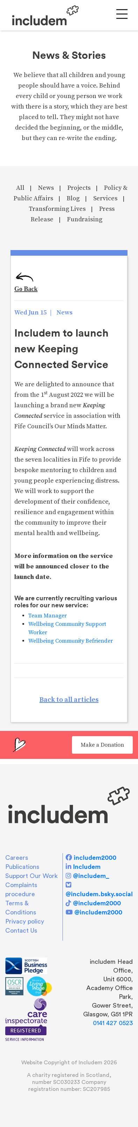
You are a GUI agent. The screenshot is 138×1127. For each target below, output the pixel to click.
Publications (22, 867)
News (46, 188)
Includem (87, 867)
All (20, 188)
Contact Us (21, 930)
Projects (78, 188)
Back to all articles (69, 700)
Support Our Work (31, 876)
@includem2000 (97, 903)
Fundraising (84, 219)
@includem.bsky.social (99, 894)
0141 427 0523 (113, 1023)
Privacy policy (24, 921)
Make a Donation (102, 744)
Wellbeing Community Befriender (70, 640)
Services (105, 198)
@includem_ (91, 876)
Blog (73, 198)
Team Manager (47, 615)
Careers (16, 858)
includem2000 (95, 857)
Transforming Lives (57, 209)
